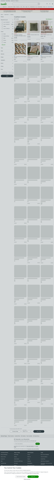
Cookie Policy (29, 473)
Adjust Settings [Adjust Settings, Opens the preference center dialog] (27, 479)
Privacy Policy (36, 473)
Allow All (33, 476)
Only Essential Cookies (21, 476)
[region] (27, 473)
